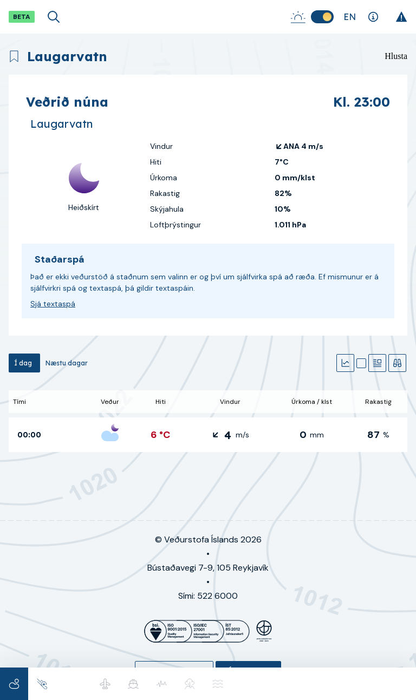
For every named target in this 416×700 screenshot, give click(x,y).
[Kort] (361, 363)
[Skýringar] (373, 16)
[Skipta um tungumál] (349, 16)
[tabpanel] (208, 421)
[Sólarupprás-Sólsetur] (298, 17)
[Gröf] (345, 363)
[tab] (24, 363)
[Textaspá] (377, 363)
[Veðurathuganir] (397, 363)
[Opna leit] (53, 16)
